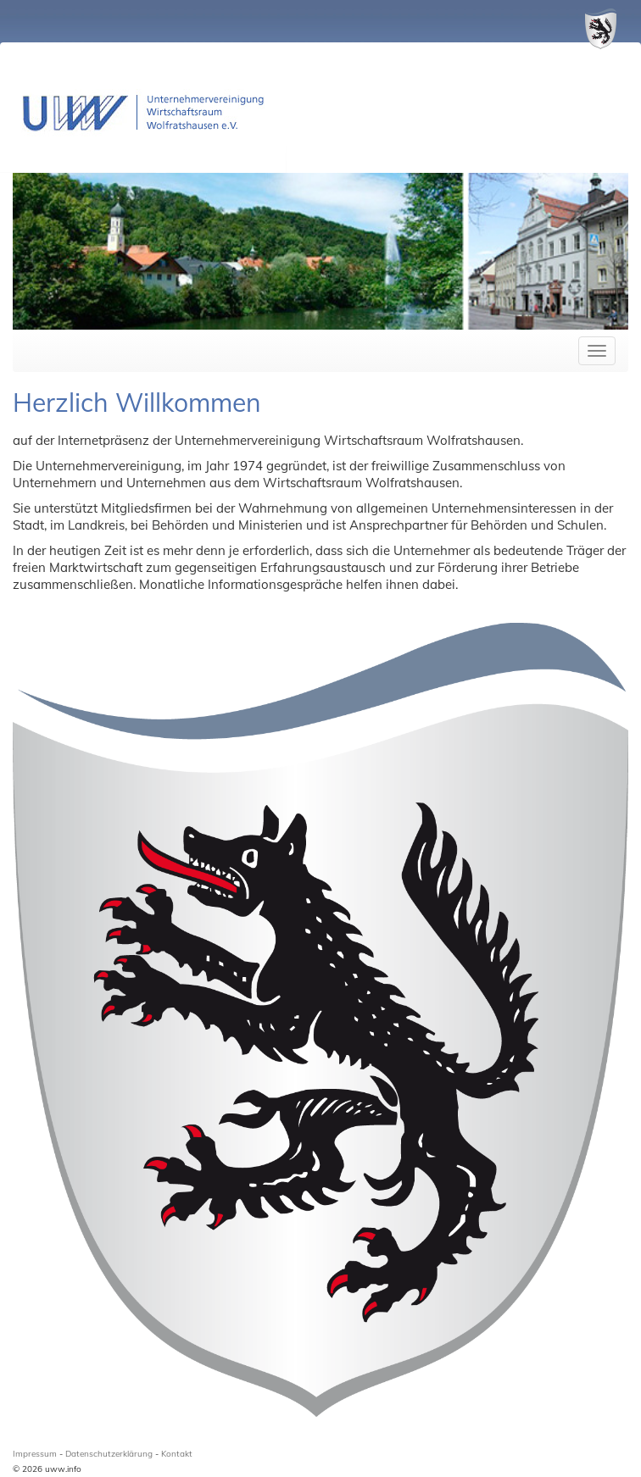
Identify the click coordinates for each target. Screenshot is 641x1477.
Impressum (35, 1453)
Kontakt (176, 1453)
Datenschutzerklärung (109, 1453)
